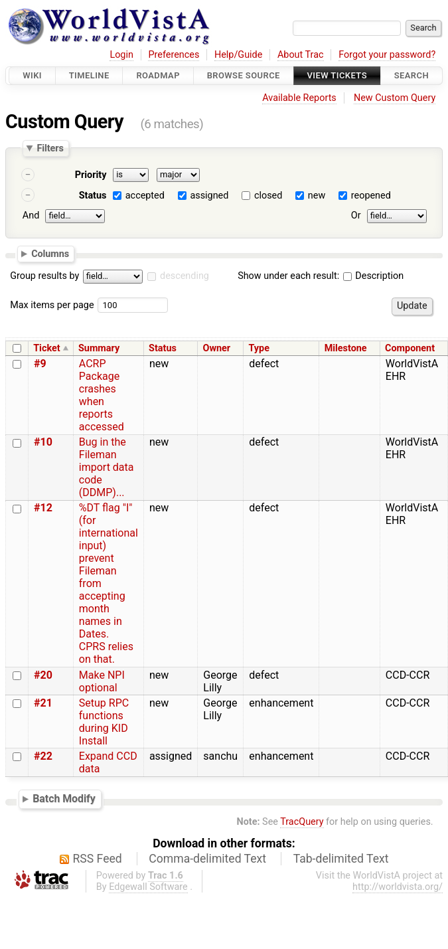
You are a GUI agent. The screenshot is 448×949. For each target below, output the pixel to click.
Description (373, 276)
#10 (43, 442)
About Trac (300, 54)
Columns (50, 253)
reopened (371, 195)
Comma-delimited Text (207, 858)
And (31, 215)
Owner (217, 348)
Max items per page (52, 305)
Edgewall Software (148, 887)
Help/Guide (238, 54)
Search (411, 75)
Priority (91, 175)
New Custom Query (394, 98)
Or (356, 215)
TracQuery (301, 821)
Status (93, 195)
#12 (43, 507)
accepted (145, 195)
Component (410, 348)
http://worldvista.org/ (397, 887)
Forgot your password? (386, 54)
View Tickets (337, 75)
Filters (50, 148)
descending (184, 276)
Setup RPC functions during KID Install (104, 722)
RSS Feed (97, 858)
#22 (43, 756)
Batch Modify (64, 799)
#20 (43, 675)
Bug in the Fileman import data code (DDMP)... (106, 467)
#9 (40, 363)
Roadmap (158, 75)
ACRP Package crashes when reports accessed (101, 395)
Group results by (44, 276)
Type (259, 348)
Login (121, 54)
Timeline (89, 75)
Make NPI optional (102, 681)
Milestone (346, 348)
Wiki (32, 75)
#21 (43, 703)
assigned (209, 195)
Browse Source (243, 75)
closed (268, 195)
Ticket (46, 348)
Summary (98, 348)
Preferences (173, 54)
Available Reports (299, 98)
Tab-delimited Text (341, 858)
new (316, 195)
